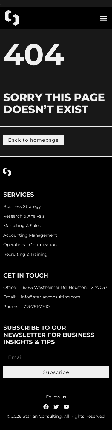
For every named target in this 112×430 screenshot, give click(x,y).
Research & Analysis (24, 216)
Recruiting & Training (25, 254)
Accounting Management (30, 235)
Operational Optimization (30, 244)
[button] (103, 18)
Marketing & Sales (22, 225)
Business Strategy (22, 206)
